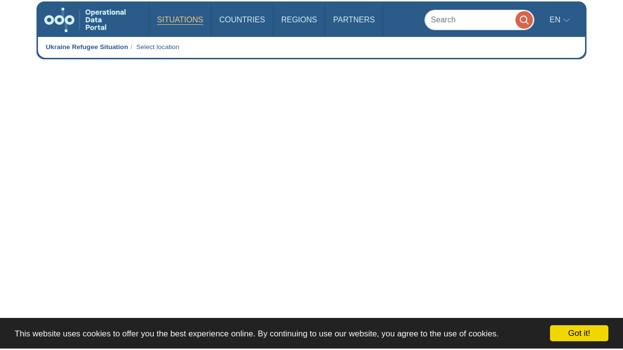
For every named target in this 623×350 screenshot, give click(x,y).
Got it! (579, 333)
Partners (354, 20)
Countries (242, 20)
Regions (299, 20)
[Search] (479, 20)
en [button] (556, 20)
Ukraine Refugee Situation (87, 47)
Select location (157, 47)
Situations (180, 20)
